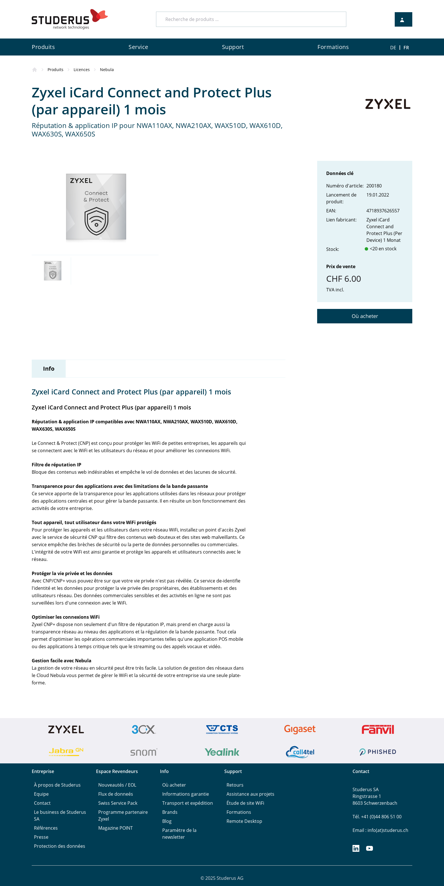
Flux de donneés (115, 794)
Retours (235, 785)
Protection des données (59, 846)
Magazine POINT (115, 828)
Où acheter (365, 316)
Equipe (41, 794)
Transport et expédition (187, 803)
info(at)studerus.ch (388, 830)
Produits (55, 69)
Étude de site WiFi (245, 803)
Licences (82, 69)
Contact (42, 803)
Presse (41, 837)
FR (406, 47)
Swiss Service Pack (117, 803)
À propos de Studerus (57, 785)
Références (46, 828)
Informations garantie (185, 794)
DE (393, 47)
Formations (239, 812)
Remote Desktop (244, 821)
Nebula (107, 69)
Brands (170, 812)
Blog (167, 821)
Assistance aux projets (250, 794)
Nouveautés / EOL (117, 785)
